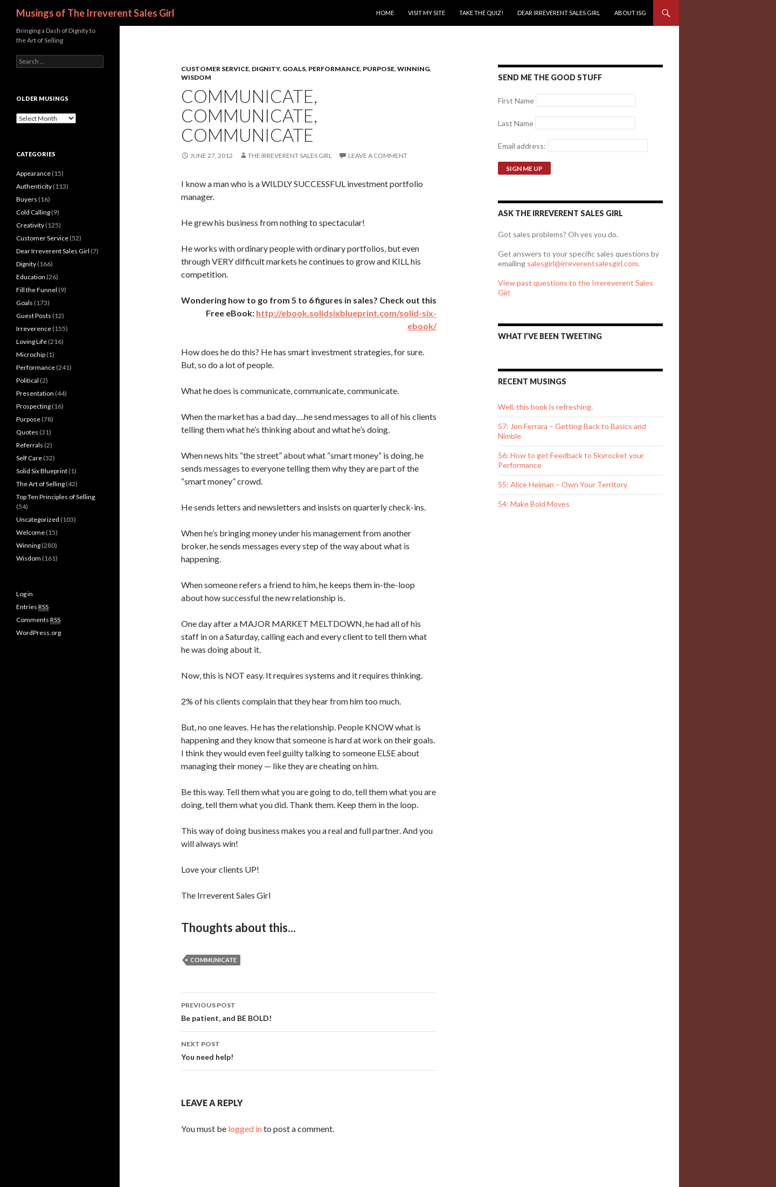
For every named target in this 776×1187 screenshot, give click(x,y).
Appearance (33, 173)
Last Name (516, 123)
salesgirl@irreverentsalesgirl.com (582, 263)
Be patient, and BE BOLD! (308, 1011)
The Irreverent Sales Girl (290, 155)
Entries (32, 607)
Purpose (378, 69)
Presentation (35, 393)
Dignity (266, 69)
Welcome (30, 532)
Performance (334, 69)
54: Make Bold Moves (534, 503)
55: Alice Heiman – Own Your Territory (562, 484)
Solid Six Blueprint (41, 471)
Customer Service (215, 69)
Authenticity (34, 186)
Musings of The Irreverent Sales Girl (95, 13)
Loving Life (31, 341)
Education (30, 277)
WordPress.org (38, 633)
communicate (213, 959)
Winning (413, 69)
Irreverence (33, 329)
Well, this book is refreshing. (545, 406)
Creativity (30, 225)
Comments (38, 620)
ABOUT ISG (630, 12)
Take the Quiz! (481, 12)
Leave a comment (377, 155)
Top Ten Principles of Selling (55, 497)
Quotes (27, 432)
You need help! (308, 1049)
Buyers (26, 199)
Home (385, 12)
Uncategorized (37, 519)
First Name (516, 100)
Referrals (29, 445)
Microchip (30, 354)
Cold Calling (33, 212)
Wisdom (196, 77)
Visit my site (426, 12)
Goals (294, 69)
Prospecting (33, 406)
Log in (24, 594)
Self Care (29, 458)
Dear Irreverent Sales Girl (558, 12)
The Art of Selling (40, 484)
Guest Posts (33, 316)
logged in (245, 1128)
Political (27, 380)
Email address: (523, 145)
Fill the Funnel (36, 290)
